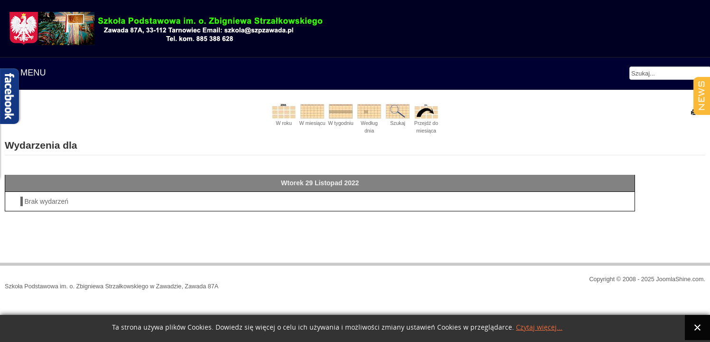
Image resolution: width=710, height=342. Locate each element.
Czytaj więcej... (539, 327)
